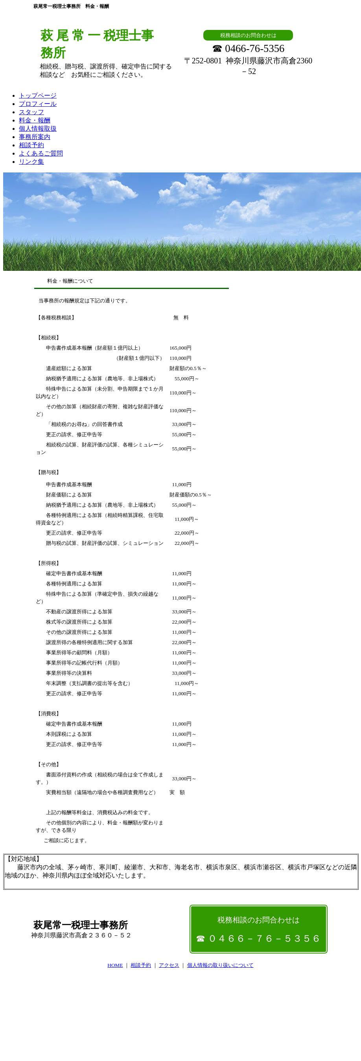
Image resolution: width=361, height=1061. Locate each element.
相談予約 (141, 965)
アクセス (169, 965)
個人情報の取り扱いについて (220, 965)
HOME (115, 965)
